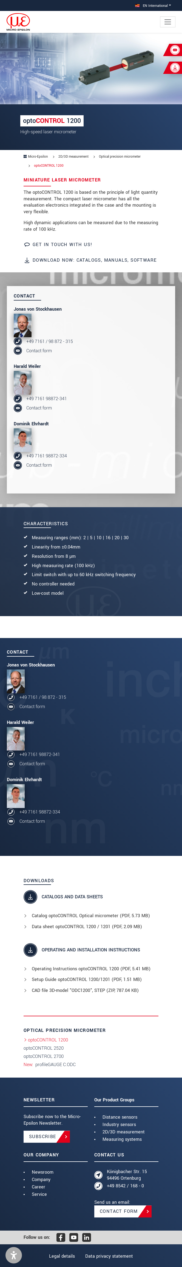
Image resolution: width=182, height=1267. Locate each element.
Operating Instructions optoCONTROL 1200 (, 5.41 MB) (91, 969)
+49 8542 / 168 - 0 (125, 1186)
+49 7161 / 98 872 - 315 (49, 341)
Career (38, 1187)
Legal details (62, 1256)
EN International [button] (151, 5)
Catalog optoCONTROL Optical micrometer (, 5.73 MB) (91, 916)
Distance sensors (120, 1117)
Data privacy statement (109, 1256)
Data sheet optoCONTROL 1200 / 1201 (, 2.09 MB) (87, 926)
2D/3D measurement (124, 1132)
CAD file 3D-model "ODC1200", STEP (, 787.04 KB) (85, 990)
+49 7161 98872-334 (46, 456)
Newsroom (42, 1172)
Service (39, 1194)
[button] (13, 1255)
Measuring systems (122, 1139)
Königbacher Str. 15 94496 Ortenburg (127, 1174)
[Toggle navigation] (167, 21)
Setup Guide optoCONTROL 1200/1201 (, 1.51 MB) (87, 979)
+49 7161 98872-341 (46, 399)
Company (41, 1179)
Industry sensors (119, 1124)
